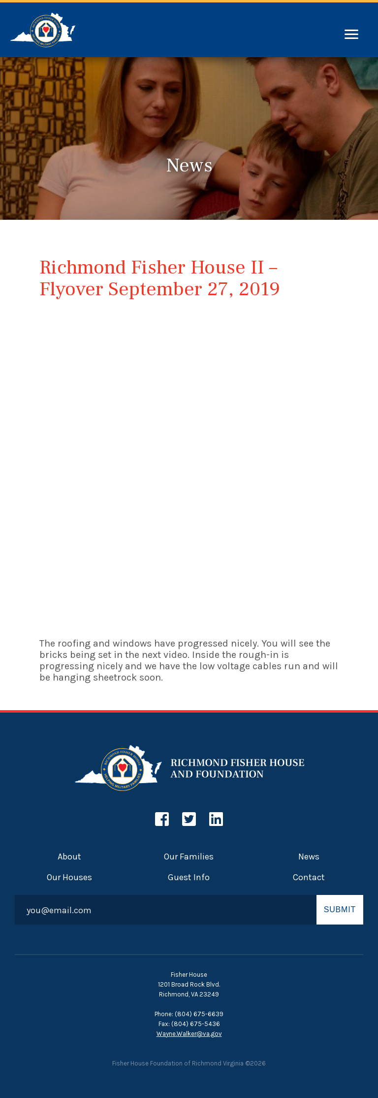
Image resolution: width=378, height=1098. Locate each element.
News (308, 856)
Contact (309, 877)
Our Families (189, 856)
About (69, 856)
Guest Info (189, 877)
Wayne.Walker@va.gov (189, 1033)
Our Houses (69, 877)
